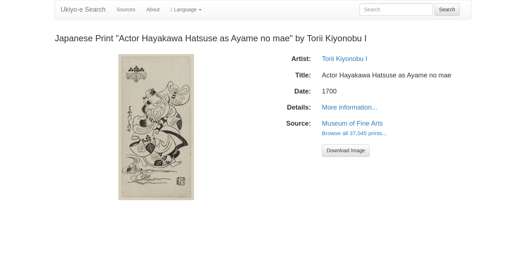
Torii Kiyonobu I (344, 58)
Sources (126, 9)
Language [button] (186, 10)
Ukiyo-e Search (83, 9)
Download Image (346, 150)
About (153, 9)
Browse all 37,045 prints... (354, 133)
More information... (349, 107)
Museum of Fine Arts (352, 123)
